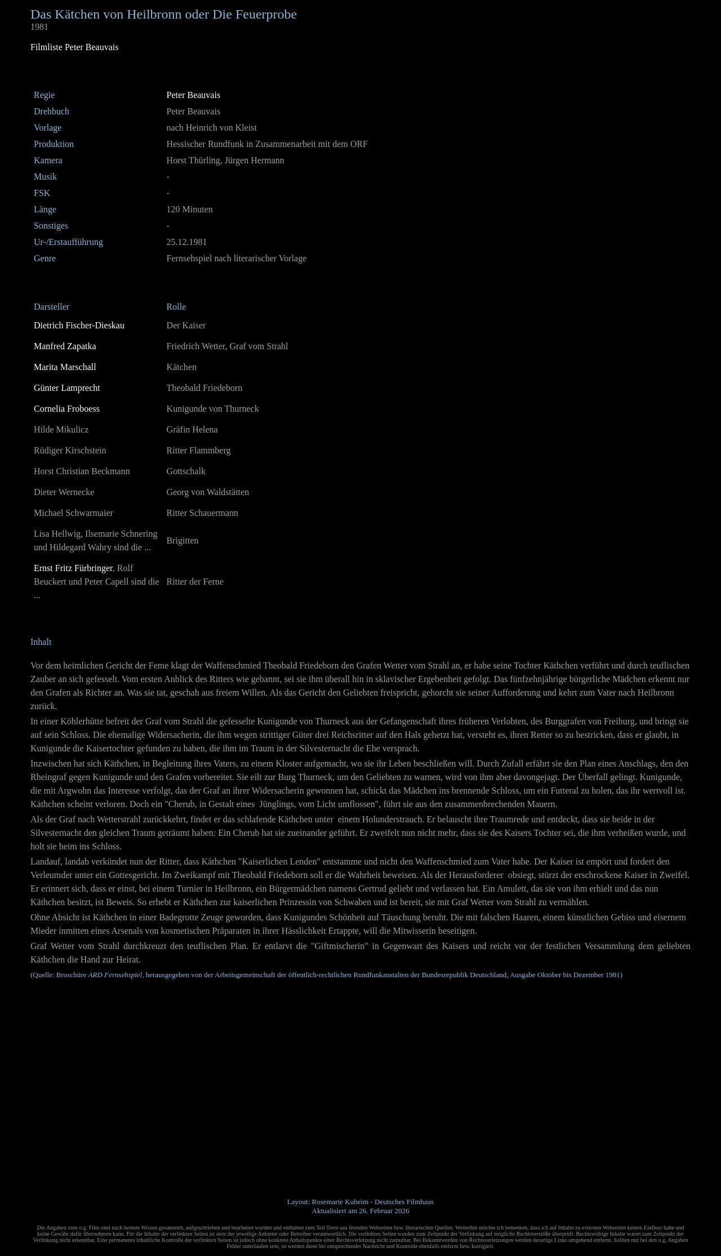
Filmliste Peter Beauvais (74, 47)
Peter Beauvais (194, 95)
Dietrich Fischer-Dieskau (79, 325)
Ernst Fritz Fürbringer (73, 568)
